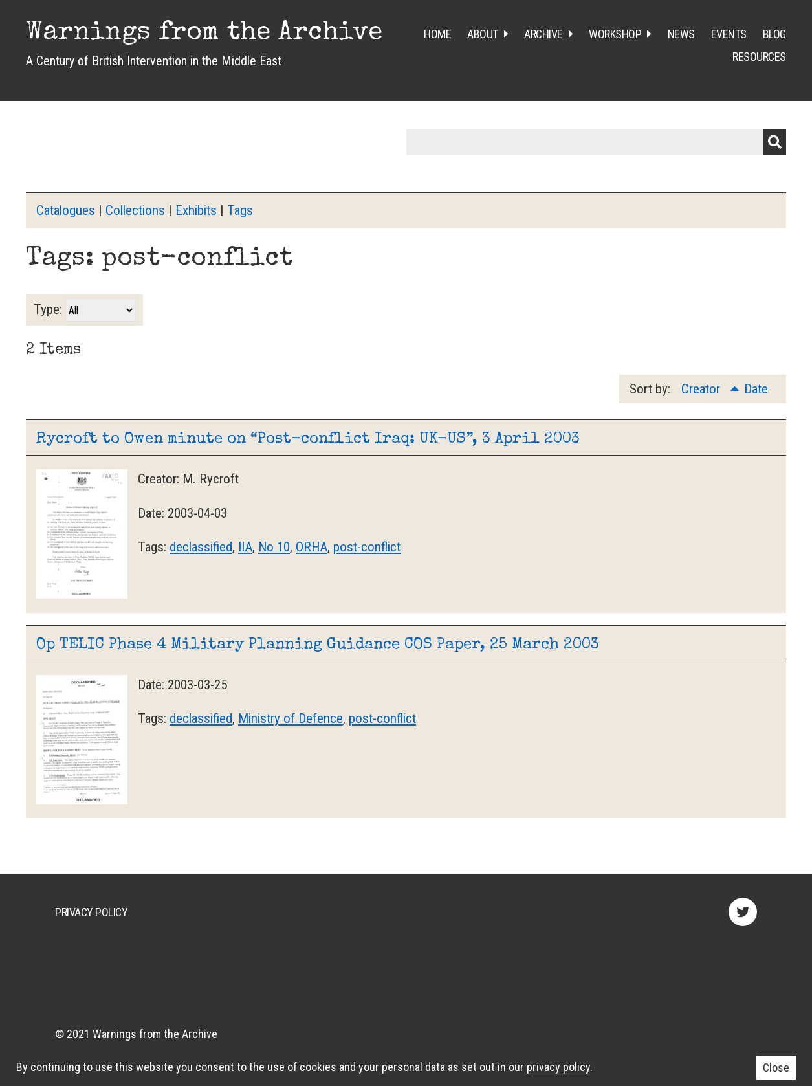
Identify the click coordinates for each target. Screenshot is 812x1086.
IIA (245, 547)
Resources (759, 56)
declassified (201, 547)
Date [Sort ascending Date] (756, 389)
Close (776, 1067)
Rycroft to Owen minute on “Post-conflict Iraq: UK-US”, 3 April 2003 (308, 439)
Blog (774, 34)
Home (437, 34)
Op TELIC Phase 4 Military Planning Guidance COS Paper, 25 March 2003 (317, 645)
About (482, 34)
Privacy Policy (91, 912)
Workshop (615, 34)
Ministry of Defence (290, 718)
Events (729, 34)
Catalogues (65, 210)
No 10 (274, 547)
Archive (543, 34)
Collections (135, 210)
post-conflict (367, 547)
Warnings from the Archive (204, 34)
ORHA (311, 547)
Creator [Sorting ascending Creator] (702, 389)
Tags (240, 210)
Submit (774, 142)
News (681, 34)
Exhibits (196, 210)
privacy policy (558, 1067)
